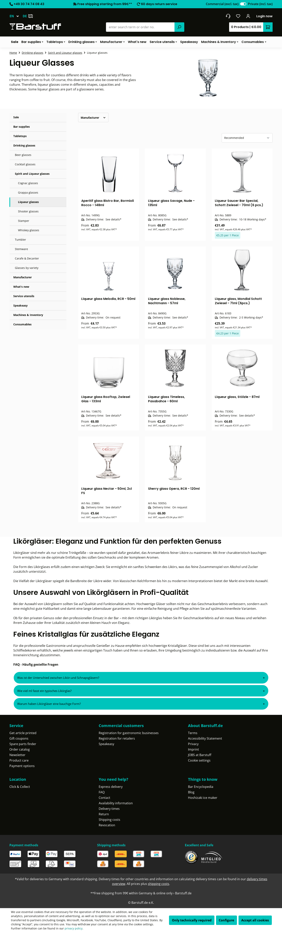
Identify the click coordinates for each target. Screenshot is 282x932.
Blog (191, 792)
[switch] (243, 3)
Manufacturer (22, 277)
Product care (19, 760)
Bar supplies (21, 126)
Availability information (116, 803)
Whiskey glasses (28, 230)
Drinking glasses (24, 145)
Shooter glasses (28, 211)
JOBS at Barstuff (199, 755)
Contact (104, 797)
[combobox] (140, 27)
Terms (192, 733)
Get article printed (22, 733)
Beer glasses (23, 155)
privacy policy (73, 928)
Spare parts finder (22, 744)
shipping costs (158, 884)
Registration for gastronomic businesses (129, 733)
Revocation (107, 825)
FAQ (102, 792)
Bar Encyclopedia (200, 787)
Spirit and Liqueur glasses (32, 174)
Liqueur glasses (28, 202)
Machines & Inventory (28, 315)
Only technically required (192, 920)
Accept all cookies (255, 920)
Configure (226, 920)
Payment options (22, 766)
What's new (21, 287)
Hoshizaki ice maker (202, 797)
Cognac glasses (28, 183)
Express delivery (111, 787)
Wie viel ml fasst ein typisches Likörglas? (44, 691)
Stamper (23, 221)
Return (104, 814)
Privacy (193, 744)
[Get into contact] (228, 16)
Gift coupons (18, 738)
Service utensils (23, 296)
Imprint (193, 749)
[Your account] (248, 16)
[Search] (179, 27)
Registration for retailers (117, 738)
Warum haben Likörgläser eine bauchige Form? (49, 704)
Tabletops (20, 136)
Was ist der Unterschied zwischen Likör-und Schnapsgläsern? (58, 678)
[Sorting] (247, 138)
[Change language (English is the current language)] (16, 16)
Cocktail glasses (25, 164)
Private (260, 4)
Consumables (22, 324)
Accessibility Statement (205, 738)
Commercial (222, 4)
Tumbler (20, 239)
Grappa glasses (28, 192)
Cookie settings (199, 760)
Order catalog (19, 749)
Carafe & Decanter (27, 258)
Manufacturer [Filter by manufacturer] (93, 117)
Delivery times (109, 808)
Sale (16, 117)
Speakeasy (20, 305)
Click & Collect (19, 787)
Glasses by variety (26, 268)
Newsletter (17, 755)
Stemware (21, 249)
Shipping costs (109, 819)
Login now (264, 16)
